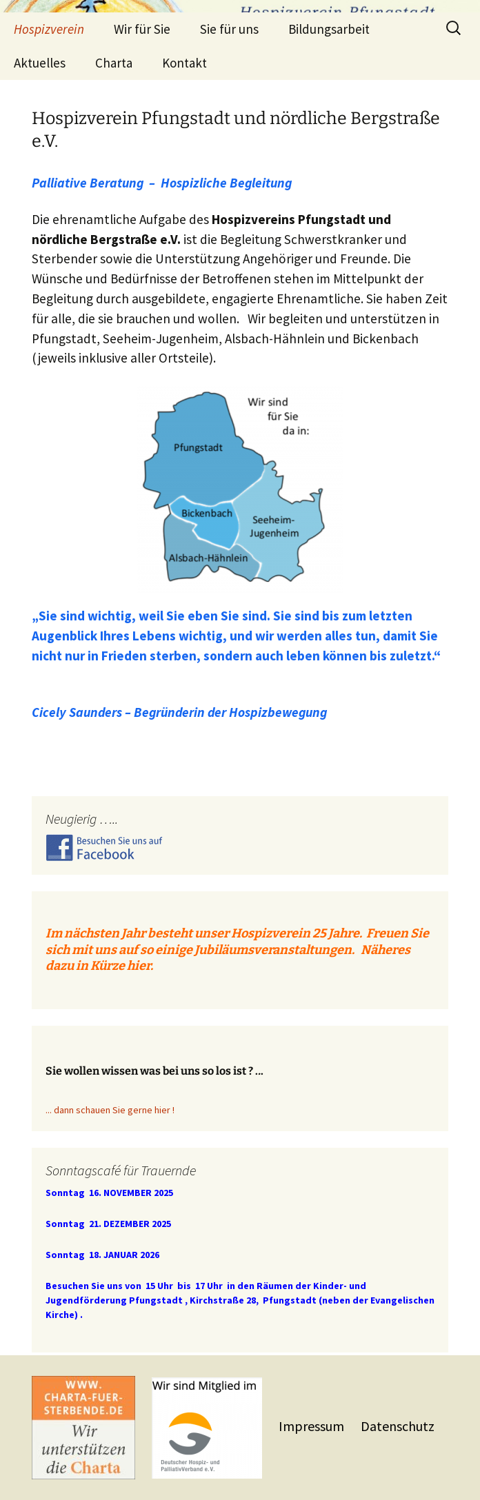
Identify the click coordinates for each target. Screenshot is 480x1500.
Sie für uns (229, 29)
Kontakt (184, 62)
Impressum (313, 1426)
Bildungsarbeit (329, 29)
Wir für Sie (142, 29)
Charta (113, 62)
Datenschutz (397, 1426)
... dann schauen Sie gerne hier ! (110, 1110)
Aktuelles (40, 62)
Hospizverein (49, 29)
